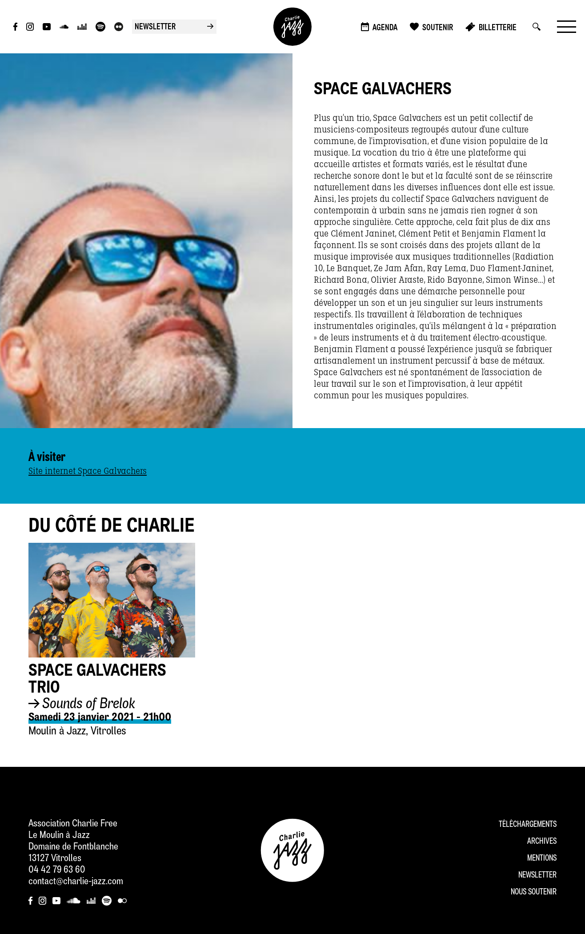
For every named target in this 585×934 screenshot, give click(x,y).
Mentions (542, 858)
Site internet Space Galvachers (87, 471)
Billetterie (498, 28)
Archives (542, 842)
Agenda (385, 28)
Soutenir (437, 28)
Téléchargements (528, 825)
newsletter (174, 27)
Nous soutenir (534, 892)
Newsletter (537, 875)
